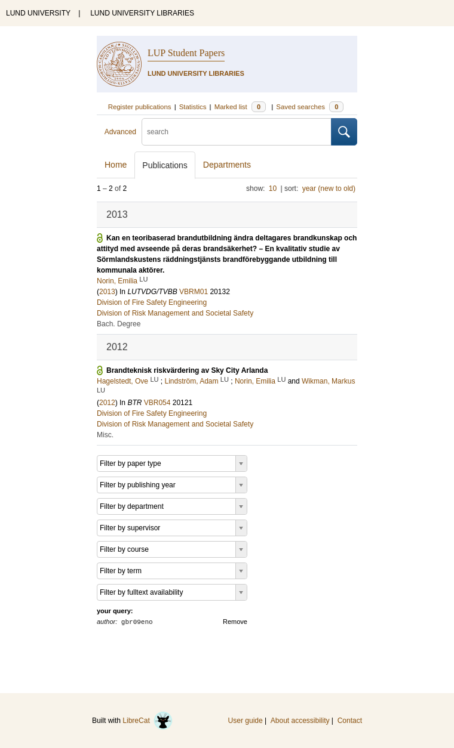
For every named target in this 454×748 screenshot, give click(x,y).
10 (273, 188)
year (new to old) (328, 188)
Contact (350, 720)
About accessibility (300, 720)
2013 (107, 292)
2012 (107, 402)
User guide (245, 720)
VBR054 (157, 402)
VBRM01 (193, 292)
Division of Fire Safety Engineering (152, 302)
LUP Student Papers (186, 53)
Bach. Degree (118, 324)
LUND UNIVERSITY (38, 13)
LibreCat (147, 720)
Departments (227, 164)
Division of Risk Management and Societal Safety (175, 313)
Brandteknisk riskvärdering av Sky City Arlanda (187, 370)
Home (116, 164)
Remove (235, 621)
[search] (237, 132)
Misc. (105, 435)
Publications (165, 165)
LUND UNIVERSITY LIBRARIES (142, 13)
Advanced (120, 132)
